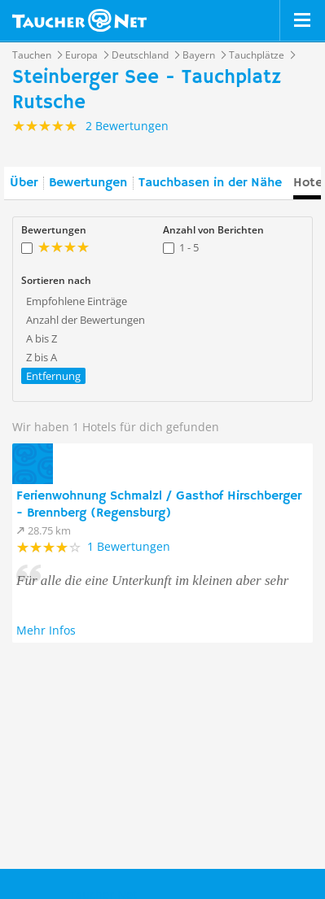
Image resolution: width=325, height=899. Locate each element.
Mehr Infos (46, 630)
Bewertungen (88, 183)
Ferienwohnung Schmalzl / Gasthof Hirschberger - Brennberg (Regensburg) (158, 505)
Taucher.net (79, 20)
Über (23, 183)
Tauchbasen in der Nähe (210, 183)
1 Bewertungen (128, 546)
